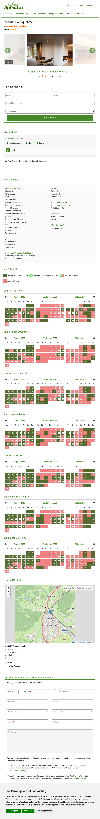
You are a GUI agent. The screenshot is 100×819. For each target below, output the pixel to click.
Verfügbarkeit (38, 14)
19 (16, 317)
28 (24, 320)
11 (12, 313)
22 (28, 317)
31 (8, 324)
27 (20, 320)
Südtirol (17, 26)
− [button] (8, 591)
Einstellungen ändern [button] (44, 811)
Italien (23, 26)
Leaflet (73, 642)
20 (20, 317)
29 (28, 320)
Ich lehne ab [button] (28, 811)
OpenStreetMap (82, 642)
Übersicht (8, 14)
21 (24, 317)
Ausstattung (22, 14)
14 (24, 313)
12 (16, 313)
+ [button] (8, 588)
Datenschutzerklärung (17, 771)
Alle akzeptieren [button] (13, 811)
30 (32, 320)
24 (8, 320)
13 (20, 313)
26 (16, 320)
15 (28, 313)
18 (12, 317)
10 (8, 313)
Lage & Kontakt (56, 14)
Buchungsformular (75, 14)
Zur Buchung (50, 117)
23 (32, 317)
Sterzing (9, 26)
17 (8, 317)
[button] (8, 50)
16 (32, 313)
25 (12, 320)
